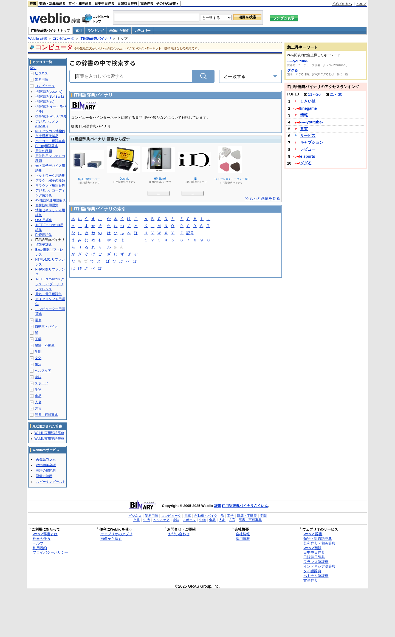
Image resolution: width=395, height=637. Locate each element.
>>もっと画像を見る (262, 198)
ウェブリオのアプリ (116, 534)
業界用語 (41, 79)
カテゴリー (142, 31)
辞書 (33, 3)
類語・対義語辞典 (52, 3)
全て (33, 68)
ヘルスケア (43, 371)
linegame (308, 108)
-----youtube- (297, 61)
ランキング (96, 31)
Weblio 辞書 (37, 38)
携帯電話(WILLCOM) (50, 116)
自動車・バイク (46, 326)
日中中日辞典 (104, 3)
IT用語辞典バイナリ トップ (50, 31)
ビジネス (41, 73)
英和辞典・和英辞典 (319, 543)
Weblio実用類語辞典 (49, 433)
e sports (307, 156)
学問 (38, 352)
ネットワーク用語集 (50, 175)
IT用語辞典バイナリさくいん (245, 506)
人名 (38, 402)
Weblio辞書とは (45, 534)
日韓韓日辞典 (127, 3)
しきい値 (307, 101)
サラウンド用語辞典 (50, 185)
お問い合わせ (179, 534)
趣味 (38, 377)
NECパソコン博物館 (50, 131)
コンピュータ (63, 38)
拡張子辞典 (43, 245)
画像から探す (118, 31)
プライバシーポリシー (50, 552)
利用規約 (40, 548)
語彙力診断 (44, 476)
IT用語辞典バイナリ (95, 38)
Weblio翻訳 (312, 548)
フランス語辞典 (315, 562)
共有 (304, 128)
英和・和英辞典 (80, 3)
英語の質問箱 (46, 470)
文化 (38, 358)
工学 (38, 339)
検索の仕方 (41, 539)
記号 (190, 233)
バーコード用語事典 (50, 141)
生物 (38, 389)
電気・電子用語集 (48, 294)
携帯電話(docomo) (49, 92)
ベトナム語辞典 (315, 576)
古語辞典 (146, 3)
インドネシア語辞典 (319, 566)
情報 (304, 115)
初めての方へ (342, 4)
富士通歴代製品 (46, 136)
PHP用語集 (43, 235)
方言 (38, 408)
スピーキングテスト (51, 482)
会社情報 (243, 534)
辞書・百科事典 (46, 415)
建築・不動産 (45, 345)
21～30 (336, 94)
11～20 (314, 94)
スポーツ (41, 383)
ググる (292, 70)
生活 (38, 364)
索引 (78, 31)
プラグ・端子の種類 (50, 180)
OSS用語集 (43, 220)
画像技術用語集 (46, 205)
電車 (38, 320)
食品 (38, 396)
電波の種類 (43, 151)
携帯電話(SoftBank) (49, 96)
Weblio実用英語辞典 (49, 439)
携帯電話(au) (44, 101)
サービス (307, 135)
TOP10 (292, 94)
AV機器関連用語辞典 (50, 200)
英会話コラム (46, 459)
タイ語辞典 (312, 571)
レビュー (307, 149)
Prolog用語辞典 (46, 146)
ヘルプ (361, 4)
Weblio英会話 (46, 465)
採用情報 (243, 539)
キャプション (311, 142)
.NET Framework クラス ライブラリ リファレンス (49, 284)
